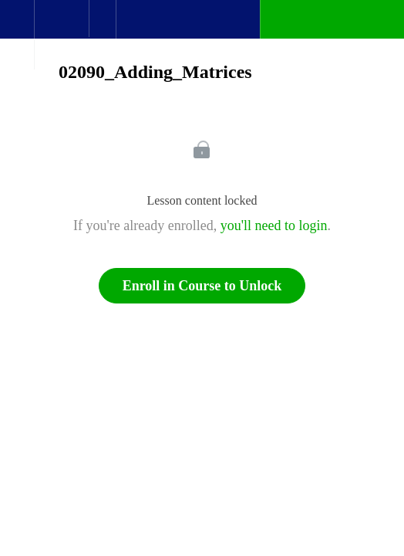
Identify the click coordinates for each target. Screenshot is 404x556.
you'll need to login (274, 225)
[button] (17, 27)
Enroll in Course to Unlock (202, 285)
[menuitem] (61, 35)
